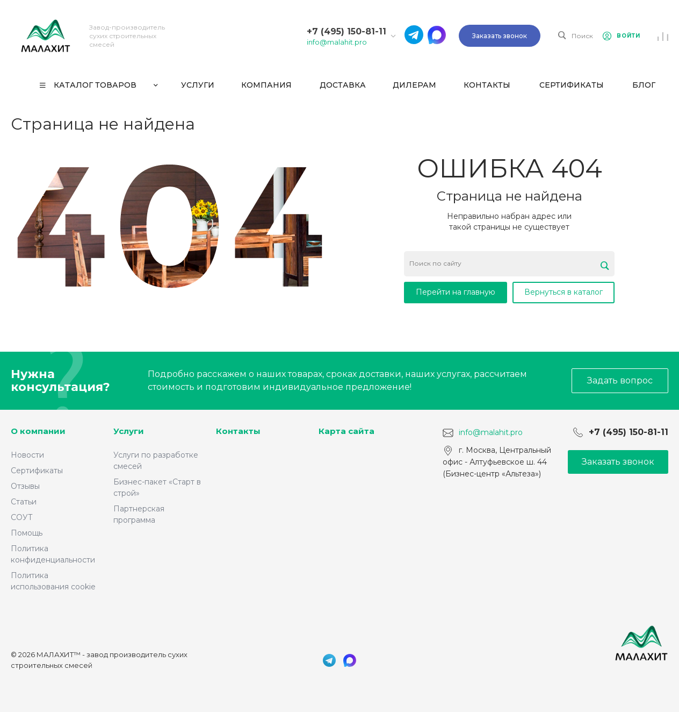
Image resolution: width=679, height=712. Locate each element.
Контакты (238, 431)
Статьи (24, 502)
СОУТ (22, 517)
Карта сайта (346, 431)
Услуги (128, 431)
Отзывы (25, 486)
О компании (38, 431)
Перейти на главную (455, 292)
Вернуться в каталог (563, 292)
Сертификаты (37, 470)
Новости (27, 455)
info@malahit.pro (337, 42)
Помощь (26, 533)
